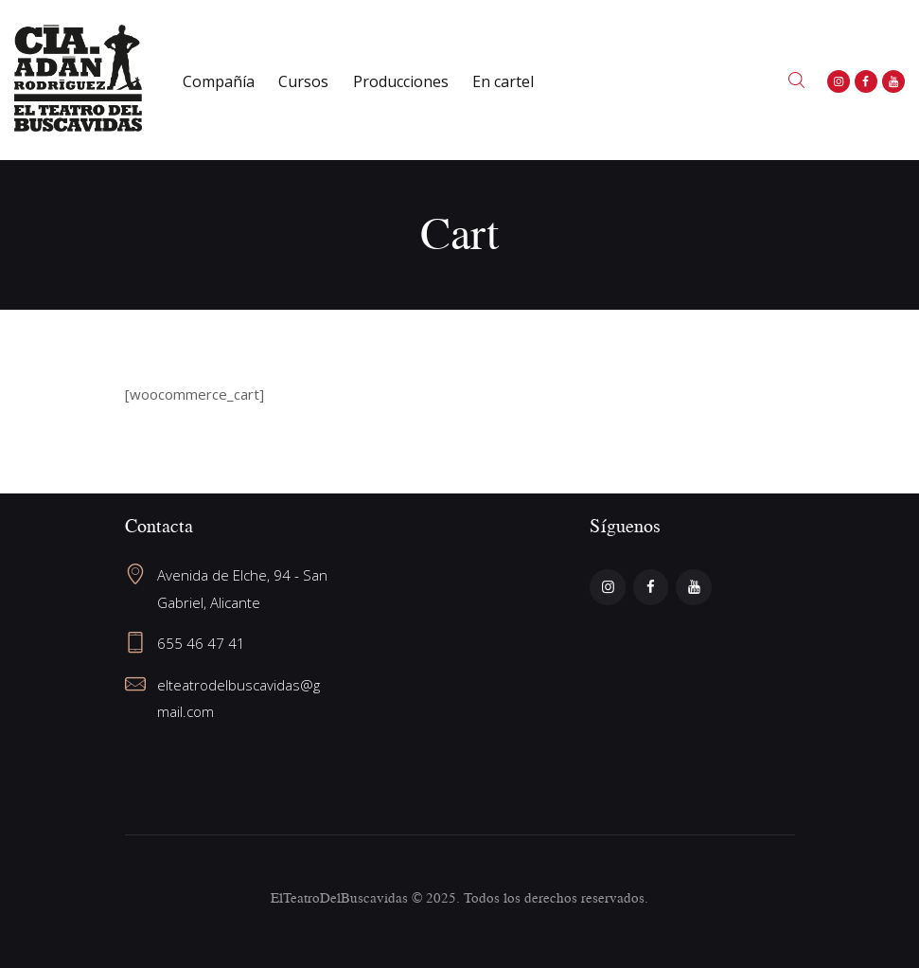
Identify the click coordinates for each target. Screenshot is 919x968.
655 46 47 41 (201, 643)
